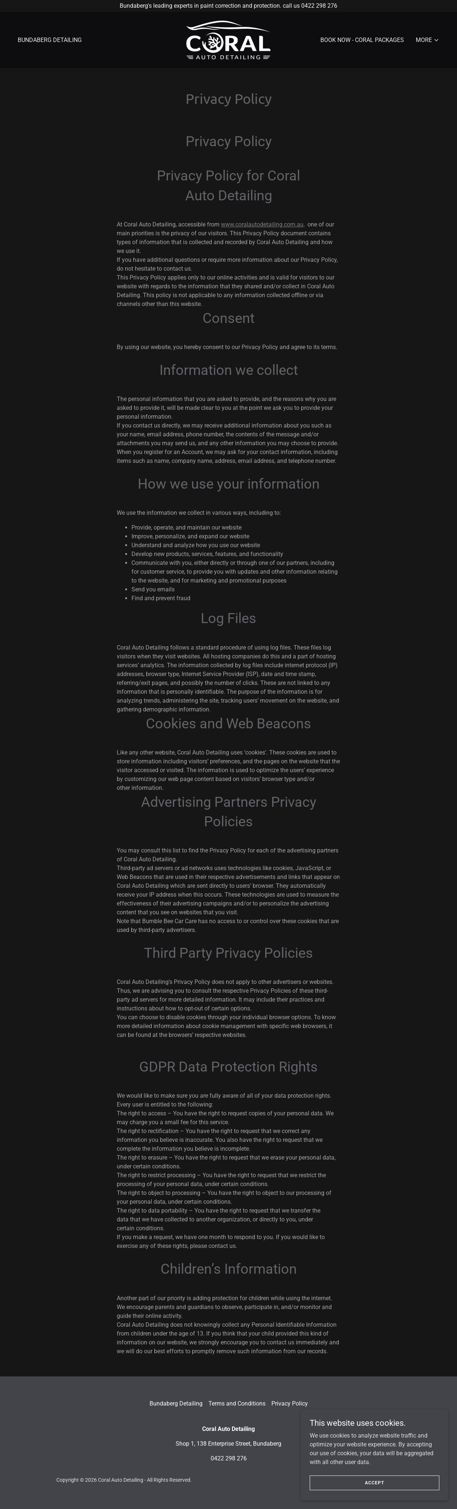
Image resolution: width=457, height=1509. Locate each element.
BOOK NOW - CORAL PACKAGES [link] (362, 39)
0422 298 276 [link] (229, 1458)
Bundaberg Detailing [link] (50, 39)
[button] (427, 40)
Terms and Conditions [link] (237, 1403)
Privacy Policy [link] (289, 1403)
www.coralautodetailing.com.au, (263, 224)
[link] (228, 39)
